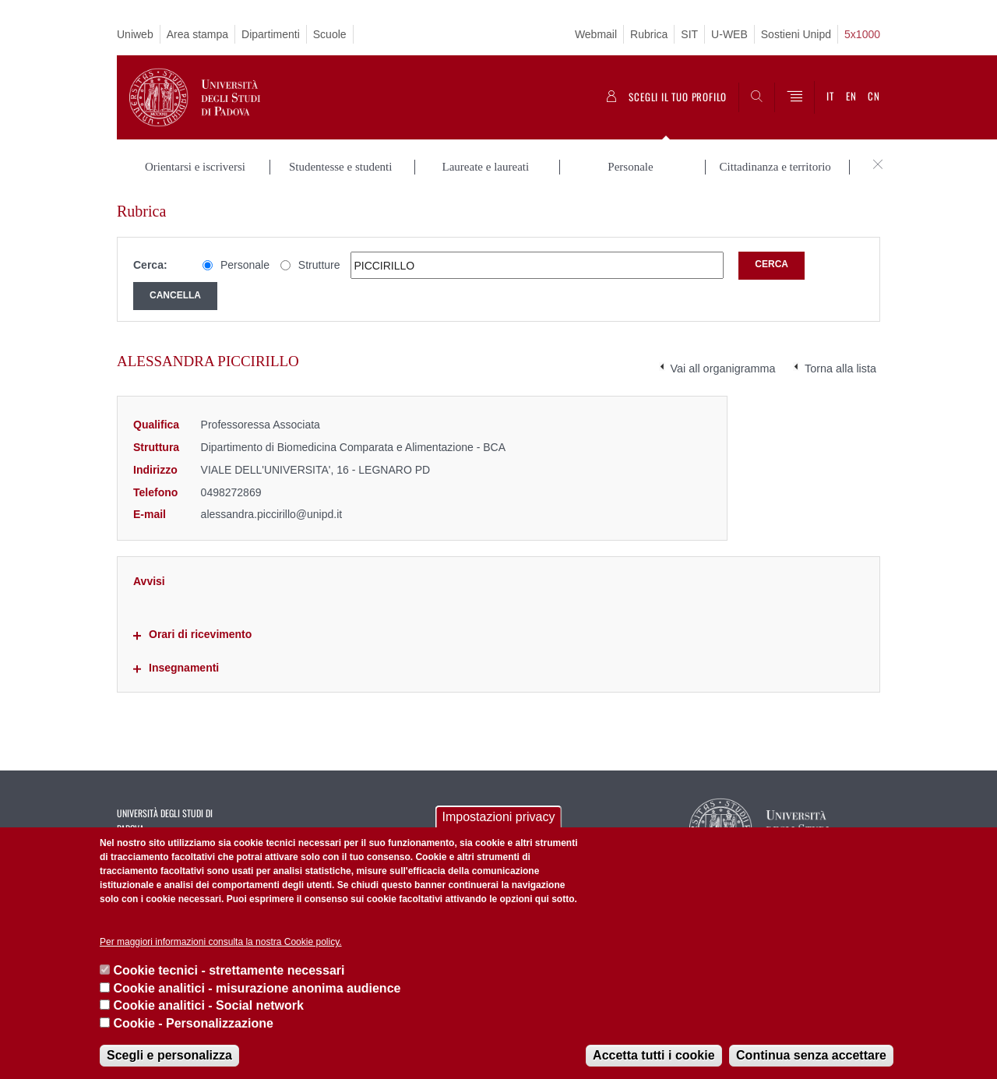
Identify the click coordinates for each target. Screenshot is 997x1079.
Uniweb (135, 34)
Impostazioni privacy (498, 816)
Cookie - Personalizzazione (193, 1023)
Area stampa (197, 34)
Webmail (596, 34)
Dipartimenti (270, 34)
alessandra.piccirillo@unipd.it (272, 514)
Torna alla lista (840, 368)
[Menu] (794, 97)
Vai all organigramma (723, 368)
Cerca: (150, 265)
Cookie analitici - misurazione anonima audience (256, 988)
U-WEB (729, 34)
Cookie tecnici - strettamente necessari (228, 970)
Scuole (330, 34)
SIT (689, 34)
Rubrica (649, 34)
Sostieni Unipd (796, 34)
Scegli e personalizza (169, 1055)
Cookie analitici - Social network (208, 1005)
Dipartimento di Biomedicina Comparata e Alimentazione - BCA (353, 447)
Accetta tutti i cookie (653, 1055)
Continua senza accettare (811, 1055)
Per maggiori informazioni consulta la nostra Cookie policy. (221, 941)
